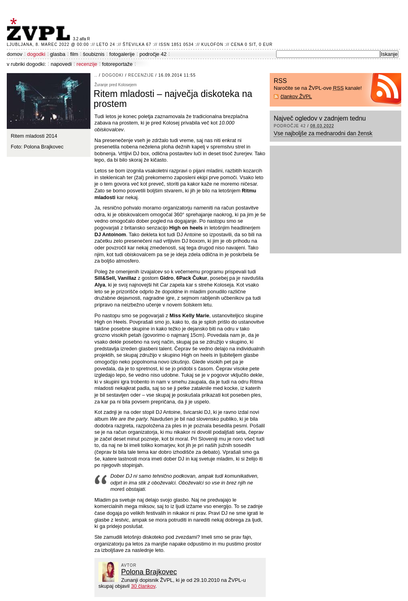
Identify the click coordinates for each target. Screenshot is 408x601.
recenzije (86, 64)
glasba (57, 54)
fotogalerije (122, 54)
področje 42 (153, 54)
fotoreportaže (117, 64)
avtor (129, 565)
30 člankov (143, 586)
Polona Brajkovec (149, 572)
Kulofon (212, 44)
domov (14, 54)
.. (96, 75)
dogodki (36, 54)
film (74, 54)
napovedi (61, 64)
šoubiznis (93, 54)
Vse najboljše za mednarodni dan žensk (323, 133)
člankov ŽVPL (296, 96)
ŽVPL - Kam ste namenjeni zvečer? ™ (40, 29)
